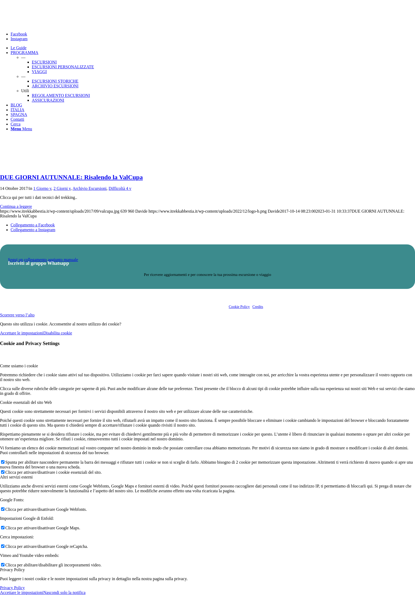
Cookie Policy (239, 307)
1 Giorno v (42, 188)
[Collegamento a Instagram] (19, 39)
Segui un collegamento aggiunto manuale (43, 259)
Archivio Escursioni (89, 188)
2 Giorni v (62, 188)
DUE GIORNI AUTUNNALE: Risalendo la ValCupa (71, 177)
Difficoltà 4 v (120, 188)
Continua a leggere (16, 206)
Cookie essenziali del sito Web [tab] (26, 402)
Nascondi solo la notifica (64, 592)
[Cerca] (15, 124)
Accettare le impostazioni (21, 333)
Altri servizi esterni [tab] (16, 477)
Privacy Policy (12, 587)
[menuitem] (213, 48)
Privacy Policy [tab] (12, 569)
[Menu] (21, 129)
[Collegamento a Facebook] (19, 34)
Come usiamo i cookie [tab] (19, 366)
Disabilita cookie (57, 333)
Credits (257, 307)
